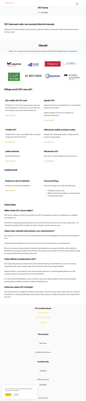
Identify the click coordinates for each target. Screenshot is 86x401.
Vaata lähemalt (10, 115)
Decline (16, 394)
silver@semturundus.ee (43, 352)
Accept (8, 394)
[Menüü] (77, 4)
